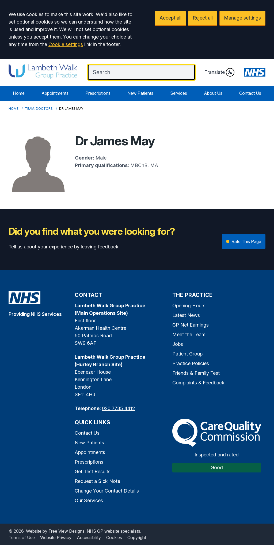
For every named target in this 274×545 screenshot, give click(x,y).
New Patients (140, 93)
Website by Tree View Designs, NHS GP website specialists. (83, 531)
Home (19, 93)
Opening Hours (189, 305)
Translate (219, 72)
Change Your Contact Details (107, 491)
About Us (213, 93)
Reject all (203, 18)
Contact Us (250, 93)
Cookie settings (65, 44)
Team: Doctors (39, 109)
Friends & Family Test (196, 373)
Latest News (186, 315)
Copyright (136, 537)
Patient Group (187, 354)
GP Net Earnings (190, 325)
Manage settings (242, 18)
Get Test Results (93, 471)
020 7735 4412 (118, 408)
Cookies (114, 537)
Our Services (89, 500)
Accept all (170, 18)
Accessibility (89, 537)
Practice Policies (190, 363)
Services (178, 93)
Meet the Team (189, 334)
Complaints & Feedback (198, 382)
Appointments (54, 93)
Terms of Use (22, 537)
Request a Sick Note (97, 481)
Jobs (177, 344)
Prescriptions (98, 93)
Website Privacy (55, 537)
